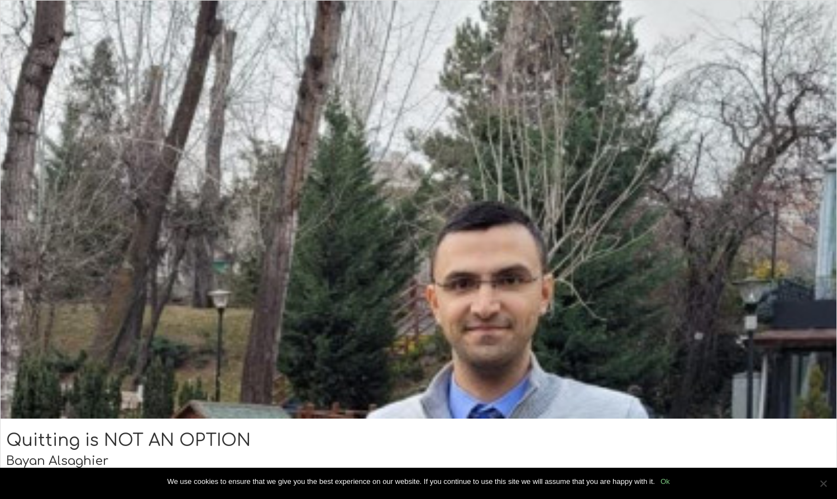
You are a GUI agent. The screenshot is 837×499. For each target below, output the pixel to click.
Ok (665, 481)
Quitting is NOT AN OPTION (128, 440)
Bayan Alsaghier (57, 461)
